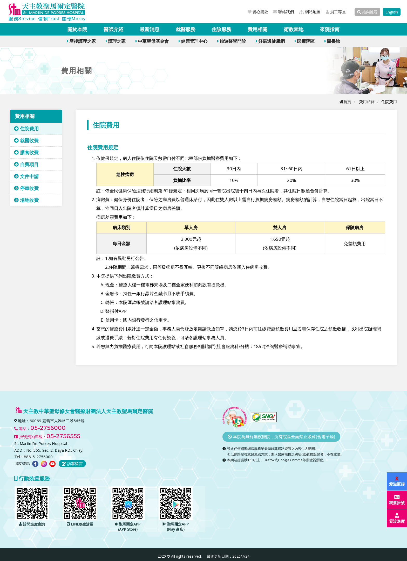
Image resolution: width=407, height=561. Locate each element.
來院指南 (330, 29)
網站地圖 (310, 11)
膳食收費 (26, 152)
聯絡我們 (283, 11)
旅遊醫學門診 (231, 41)
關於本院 (77, 29)
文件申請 (26, 176)
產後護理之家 (81, 41)
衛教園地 (293, 29)
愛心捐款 (258, 11)
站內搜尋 (367, 12)
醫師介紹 (113, 29)
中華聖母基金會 (152, 41)
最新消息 (149, 29)
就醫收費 (26, 140)
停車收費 (26, 188)
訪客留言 (72, 463)
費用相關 (257, 29)
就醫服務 (185, 29)
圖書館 (332, 41)
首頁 (345, 101)
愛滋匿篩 (397, 482)
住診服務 (221, 29)
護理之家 (116, 41)
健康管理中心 (193, 41)
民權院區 (305, 41)
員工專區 (336, 11)
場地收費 (26, 200)
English (391, 12)
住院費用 (26, 128)
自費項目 (26, 164)
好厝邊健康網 (270, 41)
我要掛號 (397, 500)
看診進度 (397, 518)
